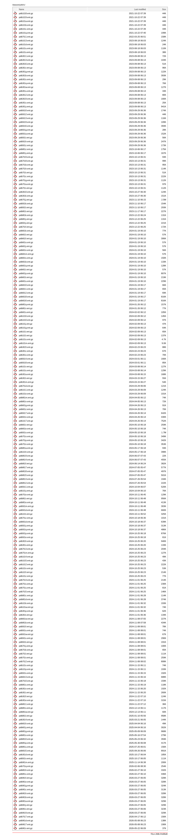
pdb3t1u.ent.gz (26, 91)
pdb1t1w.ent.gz (26, 607)
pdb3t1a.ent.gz (26, 374)
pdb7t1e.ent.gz (26, 494)
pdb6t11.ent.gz (26, 289)
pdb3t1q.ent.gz (26, 83)
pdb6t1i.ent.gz (25, 269)
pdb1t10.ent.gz (26, 320)
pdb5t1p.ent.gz (26, 533)
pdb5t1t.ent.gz (26, 642)
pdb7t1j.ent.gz (25, 199)
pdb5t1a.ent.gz (26, 134)
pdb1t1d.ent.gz (26, 44)
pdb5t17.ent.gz (26, 413)
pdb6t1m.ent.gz (26, 254)
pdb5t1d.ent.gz (26, 510)
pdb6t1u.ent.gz (26, 281)
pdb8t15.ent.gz (26, 475)
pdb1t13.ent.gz (26, 40)
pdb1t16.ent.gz (26, 316)
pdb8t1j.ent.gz (25, 219)
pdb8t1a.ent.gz (26, 448)
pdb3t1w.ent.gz (26, 87)
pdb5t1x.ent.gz (26, 638)
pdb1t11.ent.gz (26, 390)
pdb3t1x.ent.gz (26, 102)
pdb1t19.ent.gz (26, 17)
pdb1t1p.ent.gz (26, 669)
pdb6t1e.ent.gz (26, 428)
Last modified (140, 9)
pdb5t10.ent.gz (26, 110)
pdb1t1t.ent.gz (26, 514)
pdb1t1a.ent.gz (26, 21)
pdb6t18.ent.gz (26, 296)
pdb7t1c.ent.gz (26, 176)
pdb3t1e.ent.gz (26, 700)
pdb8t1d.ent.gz (26, 599)
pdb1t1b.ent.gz (26, 25)
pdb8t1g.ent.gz (26, 731)
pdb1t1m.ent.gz (26, 343)
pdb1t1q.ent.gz (26, 33)
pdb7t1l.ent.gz (25, 653)
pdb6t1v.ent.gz (26, 312)
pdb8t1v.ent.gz (26, 708)
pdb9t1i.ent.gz (25, 809)
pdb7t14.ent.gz (26, 580)
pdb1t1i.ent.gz (25, 331)
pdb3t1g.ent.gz (26, 71)
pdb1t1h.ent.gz (26, 452)
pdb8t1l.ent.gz (25, 716)
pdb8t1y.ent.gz (26, 153)
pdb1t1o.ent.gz (26, 339)
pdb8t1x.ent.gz (26, 774)
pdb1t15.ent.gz (26, 560)
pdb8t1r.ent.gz (26, 308)
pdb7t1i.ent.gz (25, 188)
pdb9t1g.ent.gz (26, 785)
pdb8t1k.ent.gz (26, 215)
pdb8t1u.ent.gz (26, 747)
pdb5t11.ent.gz (26, 487)
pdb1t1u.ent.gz (26, 48)
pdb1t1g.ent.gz (26, 328)
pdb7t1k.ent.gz (26, 650)
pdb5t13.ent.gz (26, 118)
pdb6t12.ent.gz (26, 293)
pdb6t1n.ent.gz (26, 250)
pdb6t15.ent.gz (26, 750)
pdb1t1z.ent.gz (26, 576)
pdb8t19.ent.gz (26, 456)
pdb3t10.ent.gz (26, 192)
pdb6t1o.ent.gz (26, 242)
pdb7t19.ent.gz (26, 157)
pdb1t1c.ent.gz (26, 29)
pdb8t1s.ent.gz (26, 685)
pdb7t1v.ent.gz (26, 657)
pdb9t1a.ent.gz (26, 801)
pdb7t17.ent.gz (26, 816)
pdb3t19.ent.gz (26, 99)
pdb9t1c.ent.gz (26, 789)
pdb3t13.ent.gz (26, 60)
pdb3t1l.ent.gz (25, 378)
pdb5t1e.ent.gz (26, 537)
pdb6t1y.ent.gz (26, 727)
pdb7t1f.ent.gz (26, 227)
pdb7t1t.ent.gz (26, 172)
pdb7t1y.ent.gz (26, 646)
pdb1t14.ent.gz (26, 556)
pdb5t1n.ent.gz (26, 417)
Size (164, 9)
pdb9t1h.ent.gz (26, 793)
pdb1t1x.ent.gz (26, 665)
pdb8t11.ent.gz (26, 704)
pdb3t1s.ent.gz (26, 79)
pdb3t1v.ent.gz (26, 545)
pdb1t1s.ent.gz (26, 370)
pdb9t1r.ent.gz (26, 828)
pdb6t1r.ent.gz (26, 425)
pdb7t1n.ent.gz (26, 444)
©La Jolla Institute (159, 834)
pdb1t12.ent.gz (26, 564)
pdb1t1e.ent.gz (26, 394)
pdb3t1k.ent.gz (26, 196)
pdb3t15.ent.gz (26, 347)
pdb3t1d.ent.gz (26, 754)
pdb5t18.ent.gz (26, 362)
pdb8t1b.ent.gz (26, 622)
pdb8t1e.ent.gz (26, 502)
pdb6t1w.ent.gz (26, 619)
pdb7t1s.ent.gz (26, 584)
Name (21, 9)
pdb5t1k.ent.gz (26, 203)
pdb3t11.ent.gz (26, 56)
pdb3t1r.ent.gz (26, 68)
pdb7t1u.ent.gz (26, 588)
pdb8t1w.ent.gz (26, 712)
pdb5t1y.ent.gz (26, 525)
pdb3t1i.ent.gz (25, 692)
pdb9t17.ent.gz (26, 824)
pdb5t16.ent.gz (26, 126)
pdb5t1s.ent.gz (26, 673)
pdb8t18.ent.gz (26, 471)
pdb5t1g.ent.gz (26, 130)
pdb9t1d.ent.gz (26, 820)
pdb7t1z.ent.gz (26, 518)
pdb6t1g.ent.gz (26, 405)
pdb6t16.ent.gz (26, 300)
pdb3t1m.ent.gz (26, 382)
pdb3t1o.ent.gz (26, 355)
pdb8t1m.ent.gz (26, 397)
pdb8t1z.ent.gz (26, 149)
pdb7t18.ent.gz (26, 161)
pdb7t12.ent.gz (26, 661)
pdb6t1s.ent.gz (26, 258)
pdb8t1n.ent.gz (26, 401)
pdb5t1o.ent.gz (26, 432)
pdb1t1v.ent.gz (26, 52)
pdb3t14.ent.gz (26, 719)
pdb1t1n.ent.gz (26, 568)
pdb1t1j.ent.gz (25, 324)
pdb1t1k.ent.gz (26, 603)
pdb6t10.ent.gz (26, 285)
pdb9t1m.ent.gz (26, 762)
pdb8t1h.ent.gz (26, 770)
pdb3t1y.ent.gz (26, 106)
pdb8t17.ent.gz (26, 467)
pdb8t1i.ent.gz (25, 498)
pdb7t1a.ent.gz (26, 184)
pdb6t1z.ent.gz (26, 409)
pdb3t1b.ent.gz (26, 75)
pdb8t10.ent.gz (26, 739)
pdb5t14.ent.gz (26, 359)
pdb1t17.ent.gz (26, 421)
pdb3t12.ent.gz (26, 95)
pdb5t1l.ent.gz (25, 207)
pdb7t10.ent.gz (26, 681)
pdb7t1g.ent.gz (26, 180)
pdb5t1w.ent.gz (26, 634)
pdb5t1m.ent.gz (26, 506)
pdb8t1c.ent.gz (26, 595)
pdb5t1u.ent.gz (26, 630)
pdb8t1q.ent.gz (26, 304)
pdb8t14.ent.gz (26, 459)
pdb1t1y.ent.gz (26, 491)
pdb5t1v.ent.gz (26, 758)
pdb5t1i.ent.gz (25, 137)
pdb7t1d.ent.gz (26, 386)
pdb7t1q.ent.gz (26, 766)
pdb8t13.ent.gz (26, 479)
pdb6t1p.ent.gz (26, 273)
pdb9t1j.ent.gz (25, 805)
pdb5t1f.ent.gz (26, 626)
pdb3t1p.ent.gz (26, 611)
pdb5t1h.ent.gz (26, 141)
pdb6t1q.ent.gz (26, 265)
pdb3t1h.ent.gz (26, 541)
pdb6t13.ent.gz (26, 677)
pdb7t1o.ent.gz (26, 436)
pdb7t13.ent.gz (26, 549)
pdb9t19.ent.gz (26, 813)
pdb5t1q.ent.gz (26, 529)
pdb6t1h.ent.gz (26, 723)
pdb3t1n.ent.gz (26, 688)
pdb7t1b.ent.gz (26, 165)
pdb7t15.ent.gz (26, 591)
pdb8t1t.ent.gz (26, 211)
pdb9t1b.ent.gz (26, 797)
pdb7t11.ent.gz (26, 37)
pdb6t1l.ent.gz (25, 234)
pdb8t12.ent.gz (26, 483)
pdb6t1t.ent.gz (26, 277)
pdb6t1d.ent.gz (26, 522)
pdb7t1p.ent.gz (26, 440)
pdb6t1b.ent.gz (26, 262)
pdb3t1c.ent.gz (26, 351)
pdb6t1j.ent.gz (25, 246)
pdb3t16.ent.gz (26, 64)
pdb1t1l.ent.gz (25, 335)
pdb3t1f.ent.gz (26, 696)
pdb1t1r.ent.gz (26, 366)
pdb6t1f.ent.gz (26, 238)
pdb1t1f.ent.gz (26, 572)
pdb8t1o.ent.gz (26, 735)
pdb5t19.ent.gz (26, 122)
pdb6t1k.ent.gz (26, 231)
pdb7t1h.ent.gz (26, 168)
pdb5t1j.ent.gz (25, 223)
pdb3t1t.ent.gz (26, 615)
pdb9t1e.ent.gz (26, 782)
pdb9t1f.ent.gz (26, 778)
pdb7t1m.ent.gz (26, 553)
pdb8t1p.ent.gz (26, 743)
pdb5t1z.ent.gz (26, 145)
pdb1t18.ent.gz (26, 13)
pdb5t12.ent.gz (26, 114)
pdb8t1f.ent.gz (26, 463)
